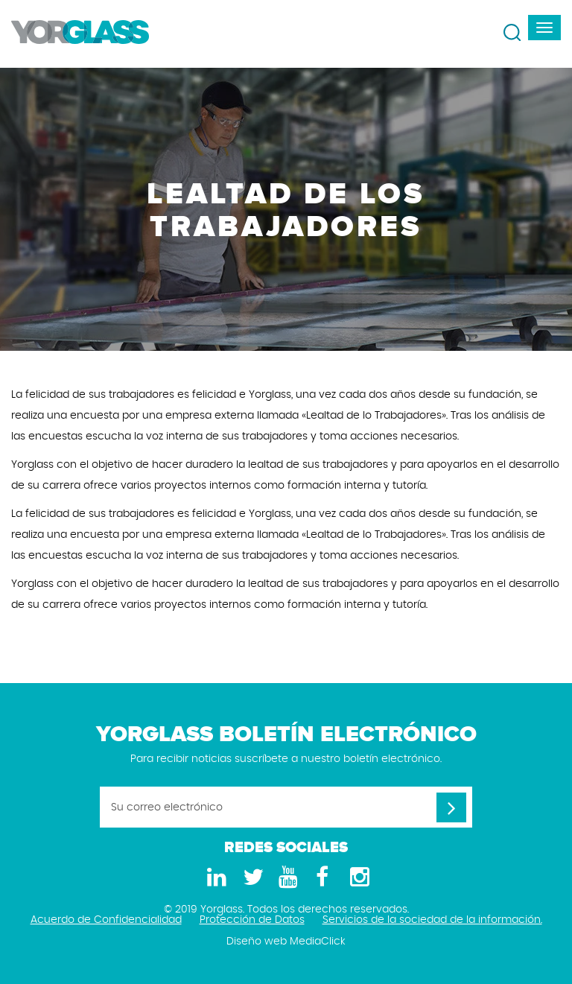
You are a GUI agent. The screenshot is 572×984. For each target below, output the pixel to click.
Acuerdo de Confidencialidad (106, 920)
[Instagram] (357, 878)
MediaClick (318, 941)
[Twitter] (250, 878)
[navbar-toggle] (544, 27)
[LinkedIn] (214, 878)
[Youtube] (286, 878)
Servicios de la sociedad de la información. (432, 920)
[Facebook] (321, 878)
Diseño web (256, 941)
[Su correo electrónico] (286, 807)
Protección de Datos (252, 920)
